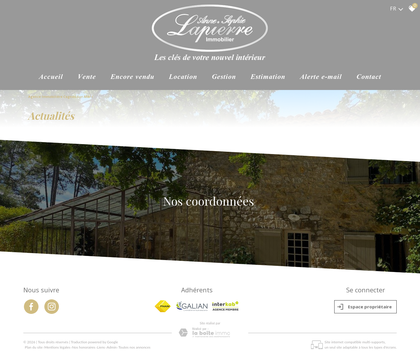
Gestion (224, 77)
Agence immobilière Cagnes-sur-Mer (59, 97)
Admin (112, 347)
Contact (368, 77)
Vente (87, 77)
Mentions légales (57, 347)
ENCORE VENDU (132, 77)
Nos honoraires (83, 347)
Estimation (268, 77)
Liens (101, 347)
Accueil (51, 77)
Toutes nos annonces (134, 347)
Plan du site (34, 347)
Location (183, 77)
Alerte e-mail (321, 77)
